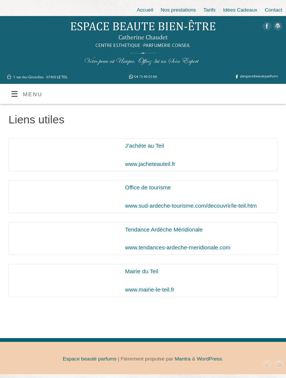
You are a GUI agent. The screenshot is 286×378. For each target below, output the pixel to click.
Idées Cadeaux (240, 10)
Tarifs (209, 10)
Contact (273, 10)
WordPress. (210, 359)
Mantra (183, 359)
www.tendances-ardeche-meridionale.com (178, 247)
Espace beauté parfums (89, 359)
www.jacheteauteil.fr (150, 164)
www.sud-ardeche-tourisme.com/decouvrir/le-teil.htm (191, 205)
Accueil (145, 10)
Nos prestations (178, 10)
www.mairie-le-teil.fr (149, 289)
